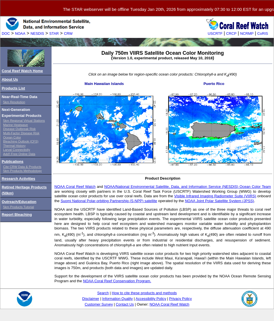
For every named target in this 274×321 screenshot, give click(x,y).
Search (103, 293)
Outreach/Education (19, 202)
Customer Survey (99, 304)
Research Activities (18, 178)
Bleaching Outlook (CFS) (20, 141)
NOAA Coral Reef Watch (74, 186)
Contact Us (125, 304)
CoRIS (262, 33)
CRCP (231, 33)
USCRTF (215, 33)
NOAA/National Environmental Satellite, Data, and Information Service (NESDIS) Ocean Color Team (187, 186)
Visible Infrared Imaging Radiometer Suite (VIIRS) (215, 196)
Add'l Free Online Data (19, 154)
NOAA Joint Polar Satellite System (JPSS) (219, 201)
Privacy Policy (180, 298)
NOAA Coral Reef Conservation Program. (117, 281)
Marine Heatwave (15, 125)
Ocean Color (12, 137)
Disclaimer (90, 298)
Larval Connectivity (16, 149)
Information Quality (117, 298)
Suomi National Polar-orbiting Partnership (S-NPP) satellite (109, 201)
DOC (6, 33)
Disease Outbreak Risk (19, 129)
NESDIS (37, 33)
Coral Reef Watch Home (22, 71)
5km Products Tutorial (18, 207)
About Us (10, 79)
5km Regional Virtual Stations (24, 120)
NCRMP (246, 33)
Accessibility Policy (151, 298)
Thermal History (14, 145)
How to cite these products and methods (144, 293)
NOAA (20, 33)
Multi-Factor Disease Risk (21, 133)
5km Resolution (14, 102)
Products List (13, 88)
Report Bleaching (17, 214)
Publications (12, 161)
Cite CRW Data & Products (22, 166)
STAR (54, 33)
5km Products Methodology (22, 170)
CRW (68, 33)
